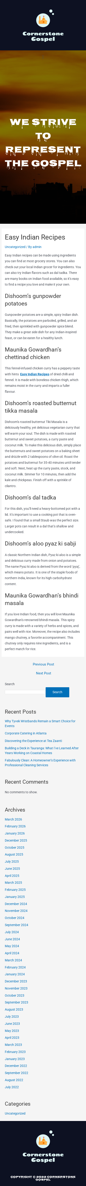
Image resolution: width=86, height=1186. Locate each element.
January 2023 (15, 1059)
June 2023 (12, 1023)
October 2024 (14, 918)
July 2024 (12, 932)
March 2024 (13, 960)
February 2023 (15, 1052)
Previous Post (43, 664)
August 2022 (14, 1080)
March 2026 (13, 819)
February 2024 (15, 967)
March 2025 (13, 882)
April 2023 (12, 1037)
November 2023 (16, 988)
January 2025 (15, 897)
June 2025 (12, 868)
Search (10, 684)
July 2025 (12, 861)
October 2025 (14, 847)
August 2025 (14, 854)
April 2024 (12, 953)
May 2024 (12, 946)
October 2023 (14, 995)
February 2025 (15, 890)
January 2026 (15, 833)
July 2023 (12, 1016)
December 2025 (16, 840)
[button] (43, 57)
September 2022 (16, 1073)
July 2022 (12, 1087)
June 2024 (12, 939)
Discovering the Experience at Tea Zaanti (33, 741)
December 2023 (16, 981)
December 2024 (16, 904)
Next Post (43, 673)
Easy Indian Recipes (34, 374)
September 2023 (16, 1002)
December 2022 (16, 1066)
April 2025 (12, 876)
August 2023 (14, 1009)
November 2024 (16, 911)
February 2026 (15, 826)
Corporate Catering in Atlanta (26, 733)
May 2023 (12, 1031)
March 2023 (13, 1045)
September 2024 (16, 925)
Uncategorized (15, 247)
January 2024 (15, 974)
